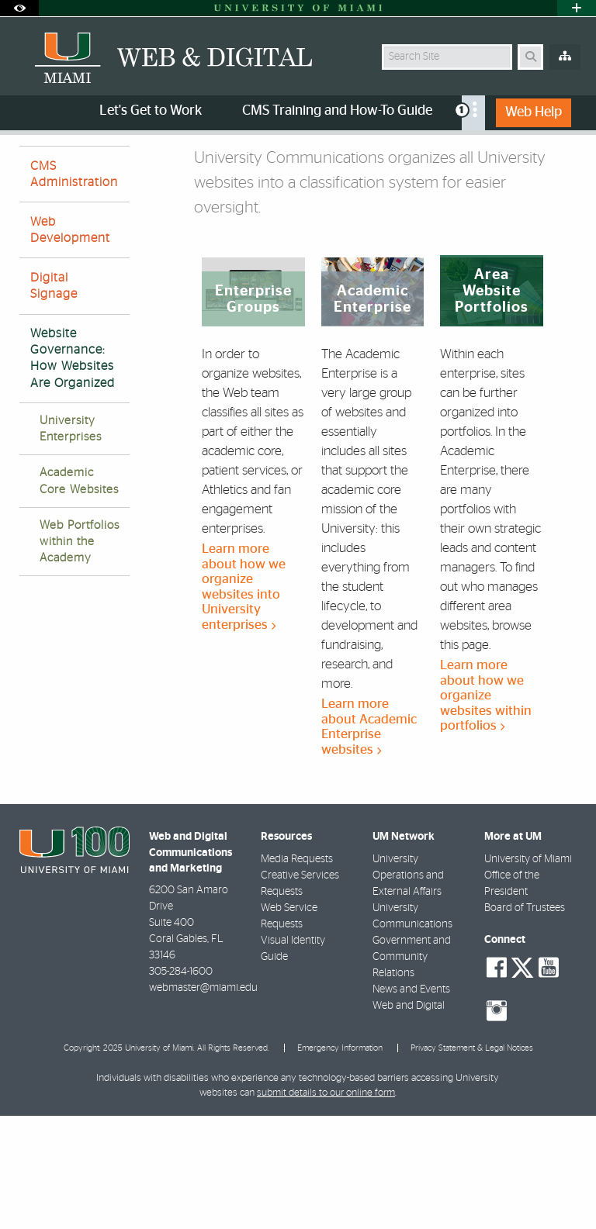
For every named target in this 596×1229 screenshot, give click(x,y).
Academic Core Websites (79, 594)
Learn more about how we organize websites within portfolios (486, 808)
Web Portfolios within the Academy (80, 655)
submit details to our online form (326, 1206)
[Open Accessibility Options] (19, 8)
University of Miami (528, 972)
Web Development (70, 343)
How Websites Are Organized (246, 167)
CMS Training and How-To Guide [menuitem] (337, 111)
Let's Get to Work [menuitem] (150, 111)
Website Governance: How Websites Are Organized (72, 471)
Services (141, 166)
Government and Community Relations (411, 1070)
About (83, 166)
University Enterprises (71, 542)
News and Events (411, 1102)
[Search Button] (530, 57)
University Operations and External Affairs (408, 988)
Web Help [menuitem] (533, 112)
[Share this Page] (570, 158)
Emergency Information (340, 1161)
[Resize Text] (540, 157)
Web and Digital (408, 1118)
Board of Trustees (524, 1021)
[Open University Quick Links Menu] (576, 8)
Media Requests (297, 972)
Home (32, 166)
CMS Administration (74, 287)
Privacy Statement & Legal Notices (472, 1161)
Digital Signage (54, 399)
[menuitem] (473, 112)
